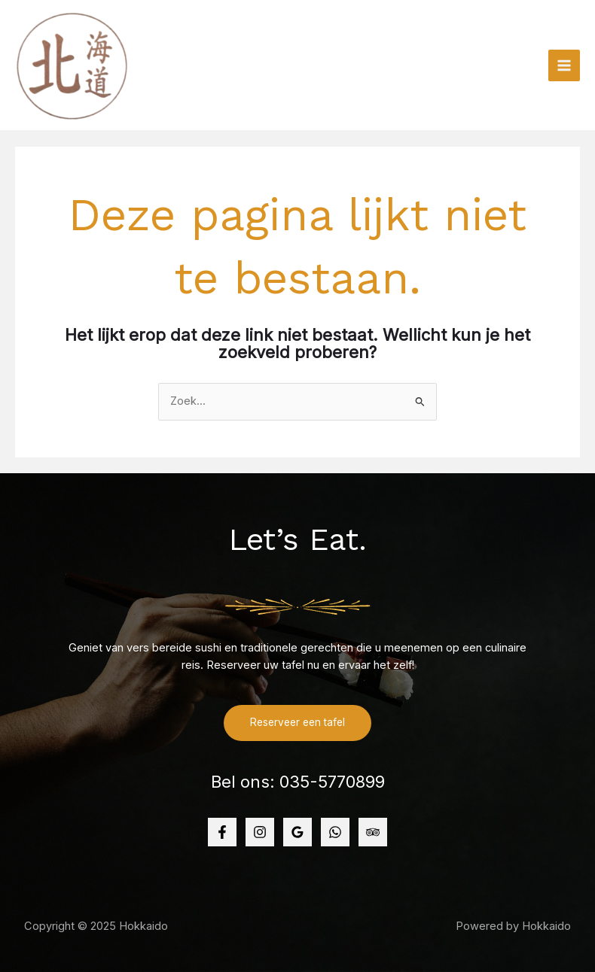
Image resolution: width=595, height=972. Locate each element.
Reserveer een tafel (297, 722)
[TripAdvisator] (373, 832)
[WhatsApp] (335, 832)
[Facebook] (222, 832)
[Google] (297, 832)
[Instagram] (260, 832)
